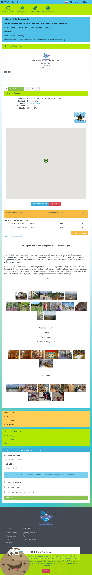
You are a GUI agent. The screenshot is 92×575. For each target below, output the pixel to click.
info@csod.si (29, 533)
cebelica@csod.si (33, 103)
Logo (8, 539)
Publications (8, 416)
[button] (46, 161)
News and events (48, 9)
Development (11, 536)
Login (85, 2)
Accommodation (13, 487)
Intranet (74, 2)
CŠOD (5, 2)
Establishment (11, 533)
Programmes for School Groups (19, 492)
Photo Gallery (9, 436)
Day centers (54, 203)
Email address (10, 464)
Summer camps (34, 9)
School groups (22, 9)
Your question (9, 421)
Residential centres (8, 9)
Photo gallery (9, 425)
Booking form (9, 412)
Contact (15, 2)
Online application (79, 233)
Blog (5, 444)
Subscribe (9, 497)
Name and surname (12, 455)
